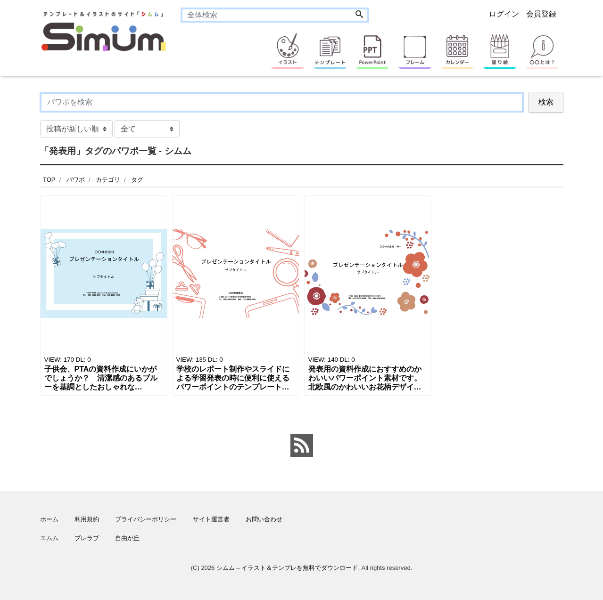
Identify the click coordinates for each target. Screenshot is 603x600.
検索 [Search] (545, 102)
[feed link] (301, 445)
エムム (49, 538)
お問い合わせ (264, 519)
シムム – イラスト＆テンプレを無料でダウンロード (287, 567)
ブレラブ (86, 538)
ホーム (49, 519)
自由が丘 (127, 538)
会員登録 (541, 14)
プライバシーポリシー (145, 519)
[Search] (359, 15)
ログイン (504, 14)
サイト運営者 (211, 519)
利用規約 (86, 519)
